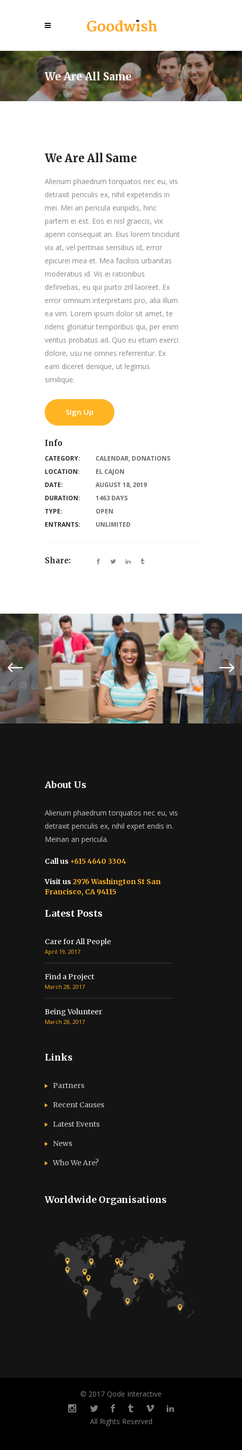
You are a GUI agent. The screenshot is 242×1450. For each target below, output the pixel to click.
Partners (68, 1085)
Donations (151, 458)
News (62, 1143)
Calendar (112, 458)
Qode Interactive (134, 1394)
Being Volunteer (73, 1011)
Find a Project (69, 976)
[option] (121, 668)
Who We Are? (76, 1162)
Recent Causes (78, 1104)
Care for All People (78, 941)
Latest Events (76, 1124)
